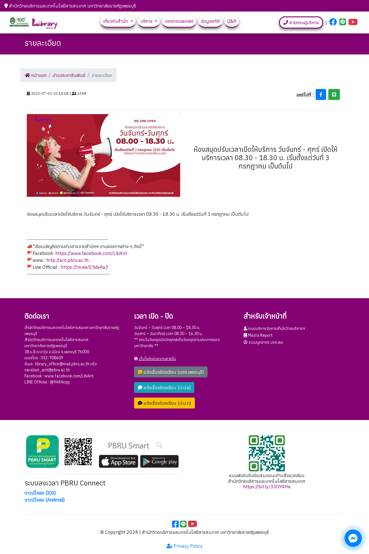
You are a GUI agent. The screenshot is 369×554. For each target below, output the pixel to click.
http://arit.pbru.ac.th (67, 260)
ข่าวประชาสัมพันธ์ (69, 75)
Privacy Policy (185, 546)
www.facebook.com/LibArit (69, 376)
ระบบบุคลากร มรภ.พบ (263, 342)
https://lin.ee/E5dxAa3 (84, 267)
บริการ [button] (147, 21)
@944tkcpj (59, 382)
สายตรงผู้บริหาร (301, 22)
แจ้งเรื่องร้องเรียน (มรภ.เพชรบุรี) (171, 372)
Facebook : (34, 376)
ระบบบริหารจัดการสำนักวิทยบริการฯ (274, 328)
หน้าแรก (35, 75)
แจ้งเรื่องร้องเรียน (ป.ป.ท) (164, 403)
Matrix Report (258, 335)
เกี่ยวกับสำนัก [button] (116, 21)
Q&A (231, 21)
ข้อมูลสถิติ (210, 21)
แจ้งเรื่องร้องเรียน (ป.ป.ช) (164, 387)
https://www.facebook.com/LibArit (91, 253)
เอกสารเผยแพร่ (179, 21)
